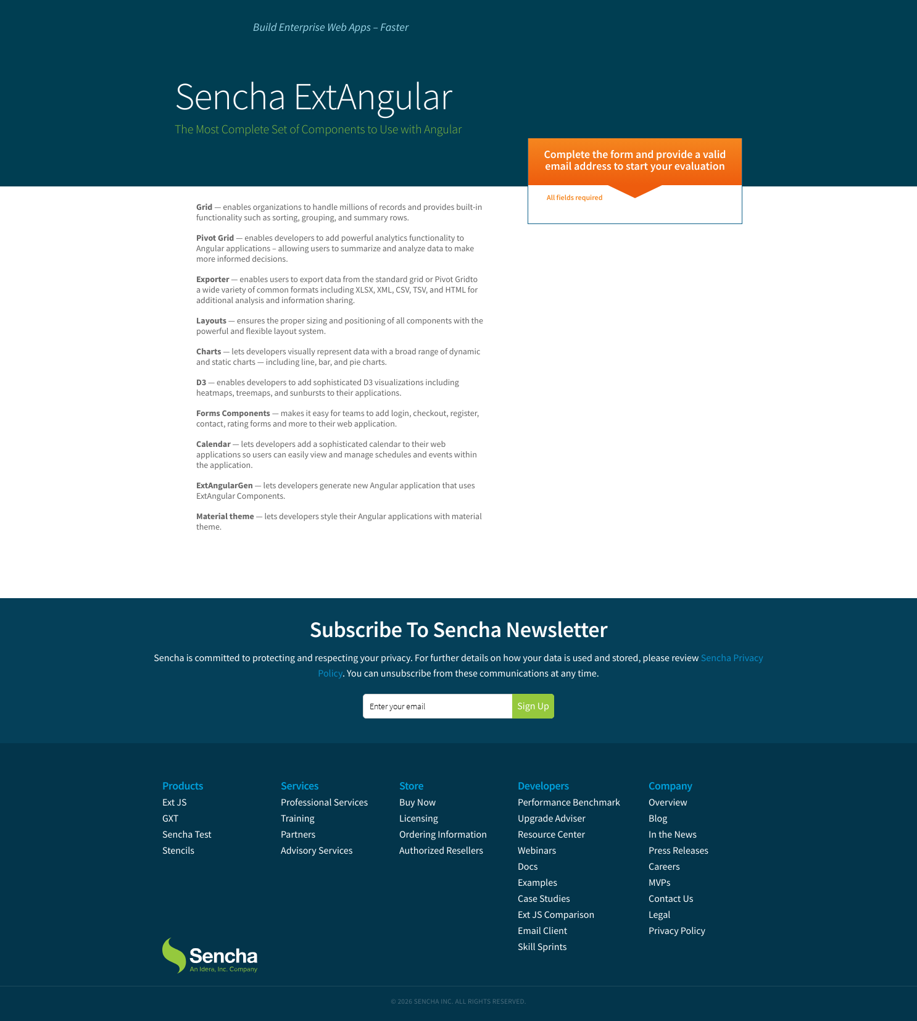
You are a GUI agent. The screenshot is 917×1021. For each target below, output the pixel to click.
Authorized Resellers (441, 850)
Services (299, 785)
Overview (668, 802)
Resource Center (551, 834)
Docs (528, 867)
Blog (658, 818)
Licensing (418, 818)
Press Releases (678, 850)
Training (298, 818)
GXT (170, 818)
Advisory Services (316, 850)
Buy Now (417, 802)
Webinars (537, 850)
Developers (543, 785)
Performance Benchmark (569, 802)
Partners (298, 834)
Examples (537, 883)
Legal (659, 915)
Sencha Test (187, 834)
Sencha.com (225, 949)
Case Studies (544, 899)
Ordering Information (443, 834)
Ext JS (174, 802)
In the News (673, 834)
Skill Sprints (542, 947)
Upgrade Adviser (552, 818)
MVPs (659, 883)
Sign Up (533, 706)
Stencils (178, 850)
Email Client (542, 931)
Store (411, 785)
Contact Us (671, 899)
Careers (664, 867)
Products (182, 785)
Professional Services (324, 802)
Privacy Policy (677, 931)
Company (670, 785)
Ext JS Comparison (556, 915)
